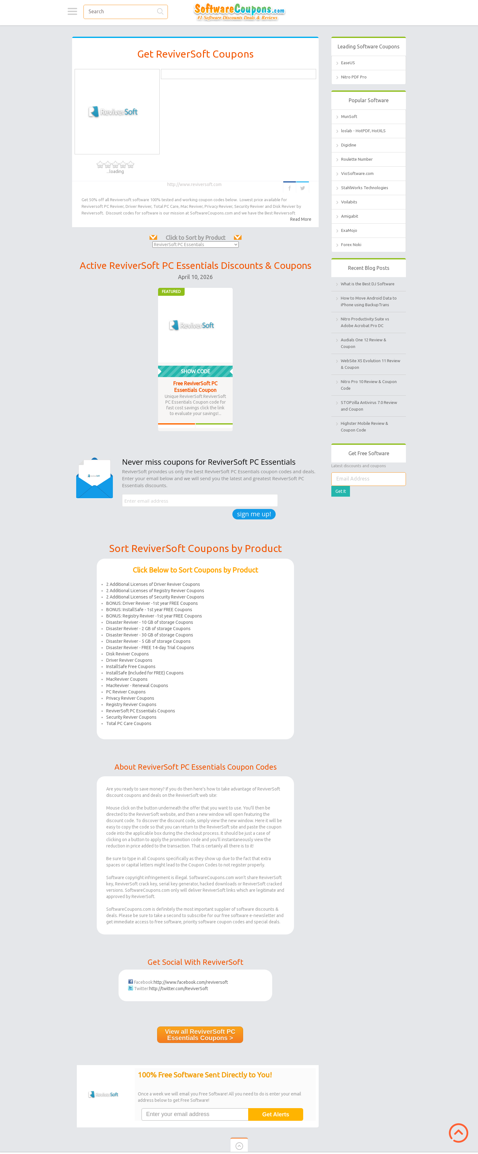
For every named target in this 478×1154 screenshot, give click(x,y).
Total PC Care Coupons (128, 723)
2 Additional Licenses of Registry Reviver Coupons (155, 590)
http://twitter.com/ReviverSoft (178, 988)
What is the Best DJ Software (368, 284)
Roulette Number (357, 159)
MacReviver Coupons (127, 679)
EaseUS (348, 62)
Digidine (348, 145)
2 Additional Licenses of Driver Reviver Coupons (153, 584)
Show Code (195, 371)
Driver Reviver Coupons (129, 660)
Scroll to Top (459, 1133)
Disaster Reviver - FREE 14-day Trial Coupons (150, 647)
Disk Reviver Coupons (127, 653)
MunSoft (349, 116)
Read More (300, 219)
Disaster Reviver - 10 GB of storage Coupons (149, 622)
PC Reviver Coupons (126, 691)
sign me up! (254, 514)
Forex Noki (351, 244)
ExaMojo (349, 230)
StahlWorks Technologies (364, 187)
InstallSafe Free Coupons (131, 666)
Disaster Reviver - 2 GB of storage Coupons (148, 628)
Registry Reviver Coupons (131, 704)
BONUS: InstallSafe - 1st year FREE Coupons (149, 609)
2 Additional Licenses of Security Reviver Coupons (155, 596)
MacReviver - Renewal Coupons (137, 685)
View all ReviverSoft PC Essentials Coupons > (200, 1034)
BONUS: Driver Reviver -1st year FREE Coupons (152, 603)
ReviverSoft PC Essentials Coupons (140, 710)
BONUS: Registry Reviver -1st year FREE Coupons (154, 615)
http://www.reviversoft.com (195, 184)
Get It (340, 491)
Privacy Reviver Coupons (130, 698)
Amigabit (349, 216)
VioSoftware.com (357, 173)
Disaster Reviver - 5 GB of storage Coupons (148, 641)
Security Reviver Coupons (131, 717)
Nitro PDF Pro (354, 77)
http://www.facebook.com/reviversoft (191, 982)
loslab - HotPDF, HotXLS (363, 130)
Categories (72, 11)
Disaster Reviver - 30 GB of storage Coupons (149, 634)
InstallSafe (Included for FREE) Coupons (145, 672)
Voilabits (349, 202)
